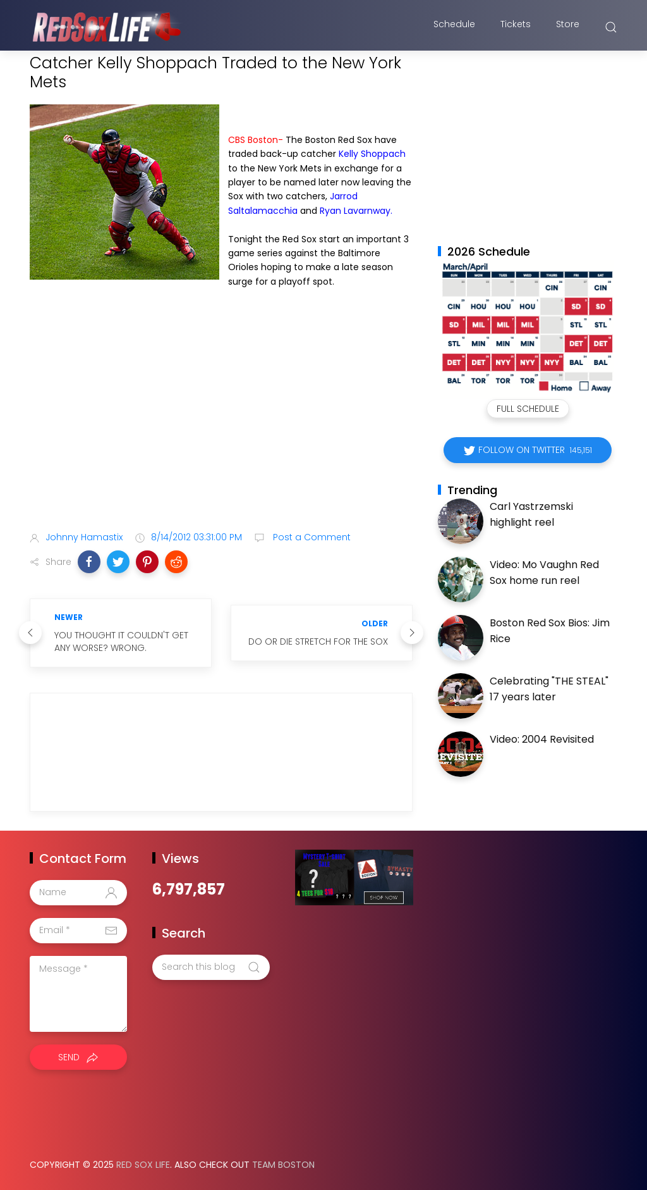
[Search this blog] (211, 967)
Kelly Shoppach (372, 153)
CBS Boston (253, 139)
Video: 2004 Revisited (542, 739)
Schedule (454, 27)
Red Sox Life (143, 1164)
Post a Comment (310, 537)
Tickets (515, 27)
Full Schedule (528, 408)
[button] (89, 561)
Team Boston (283, 1164)
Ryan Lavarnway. (356, 210)
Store (567, 27)
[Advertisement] (221, 421)
